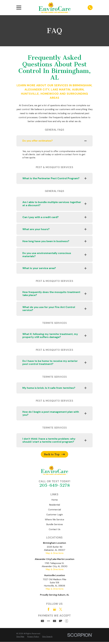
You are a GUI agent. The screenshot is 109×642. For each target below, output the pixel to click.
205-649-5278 (54, 485)
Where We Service (54, 519)
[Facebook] (48, 609)
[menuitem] (20, 636)
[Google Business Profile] (54, 609)
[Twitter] (60, 609)
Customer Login (54, 514)
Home (54, 499)
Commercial (54, 509)
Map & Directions (54, 553)
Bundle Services (54, 524)
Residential (54, 504)
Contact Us (54, 529)
